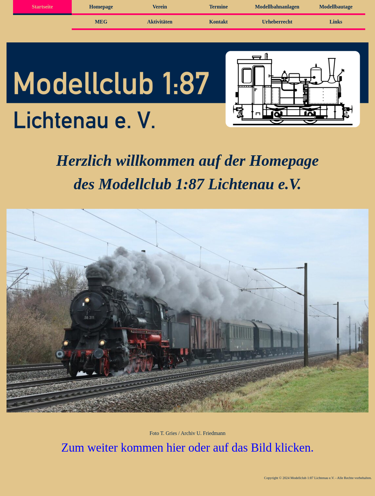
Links (335, 21)
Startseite (42, 6)
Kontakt (218, 21)
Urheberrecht (277, 21)
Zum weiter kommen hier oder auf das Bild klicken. (187, 447)
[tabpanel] (187, 172)
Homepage (101, 6)
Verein (160, 6)
